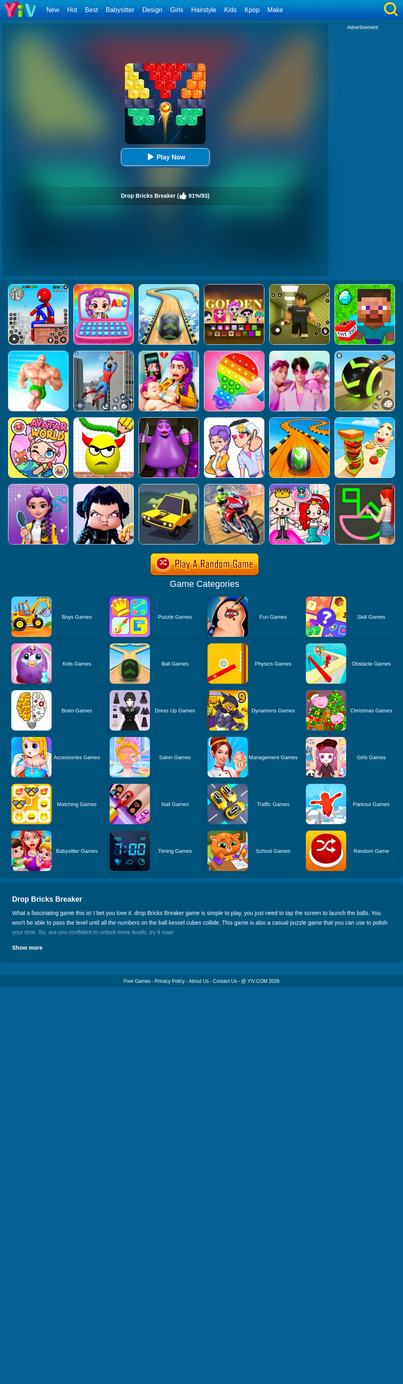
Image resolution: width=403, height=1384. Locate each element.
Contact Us (225, 981)
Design (152, 9)
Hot (72, 9)
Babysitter (120, 9)
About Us (199, 981)
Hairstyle (203, 9)
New (52, 9)
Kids (230, 9)
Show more (27, 947)
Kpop (252, 9)
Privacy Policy (170, 981)
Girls (176, 9)
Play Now (165, 157)
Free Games (136, 981)
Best (91, 9)
